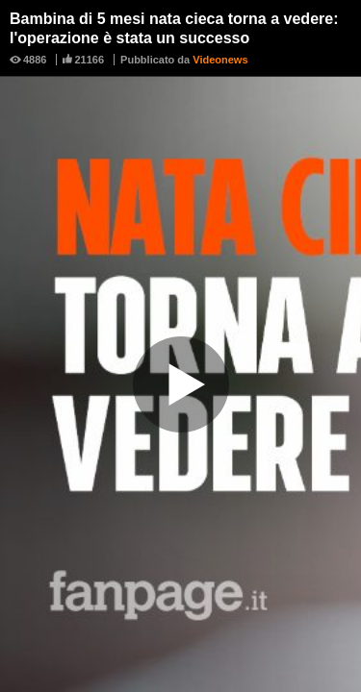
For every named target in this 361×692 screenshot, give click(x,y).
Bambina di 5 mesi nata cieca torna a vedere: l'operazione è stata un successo (174, 28)
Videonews (220, 59)
